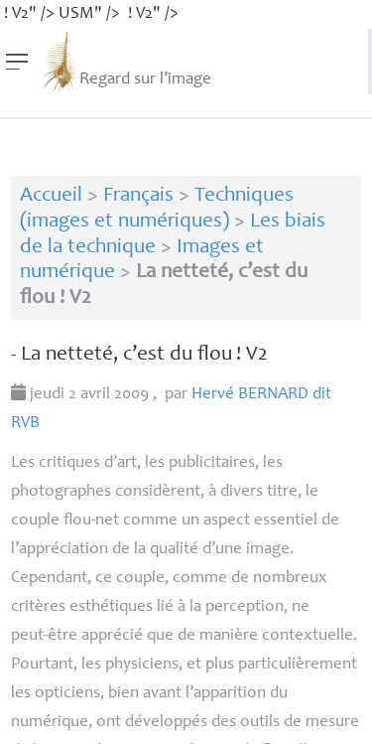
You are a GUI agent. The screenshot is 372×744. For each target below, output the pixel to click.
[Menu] (17, 62)
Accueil (51, 196)
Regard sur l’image (125, 61)
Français (138, 196)
